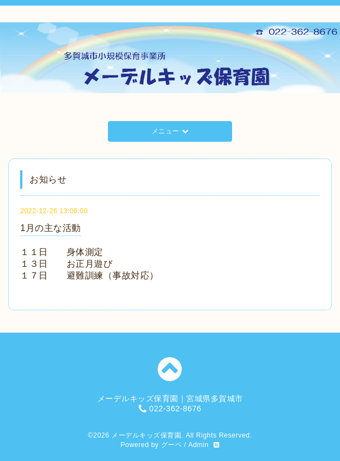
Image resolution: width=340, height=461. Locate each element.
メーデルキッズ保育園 (146, 435)
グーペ (171, 445)
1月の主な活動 (50, 228)
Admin (198, 445)
